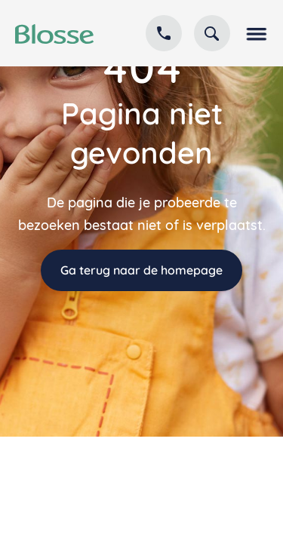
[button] (255, 33)
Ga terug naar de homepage (141, 270)
